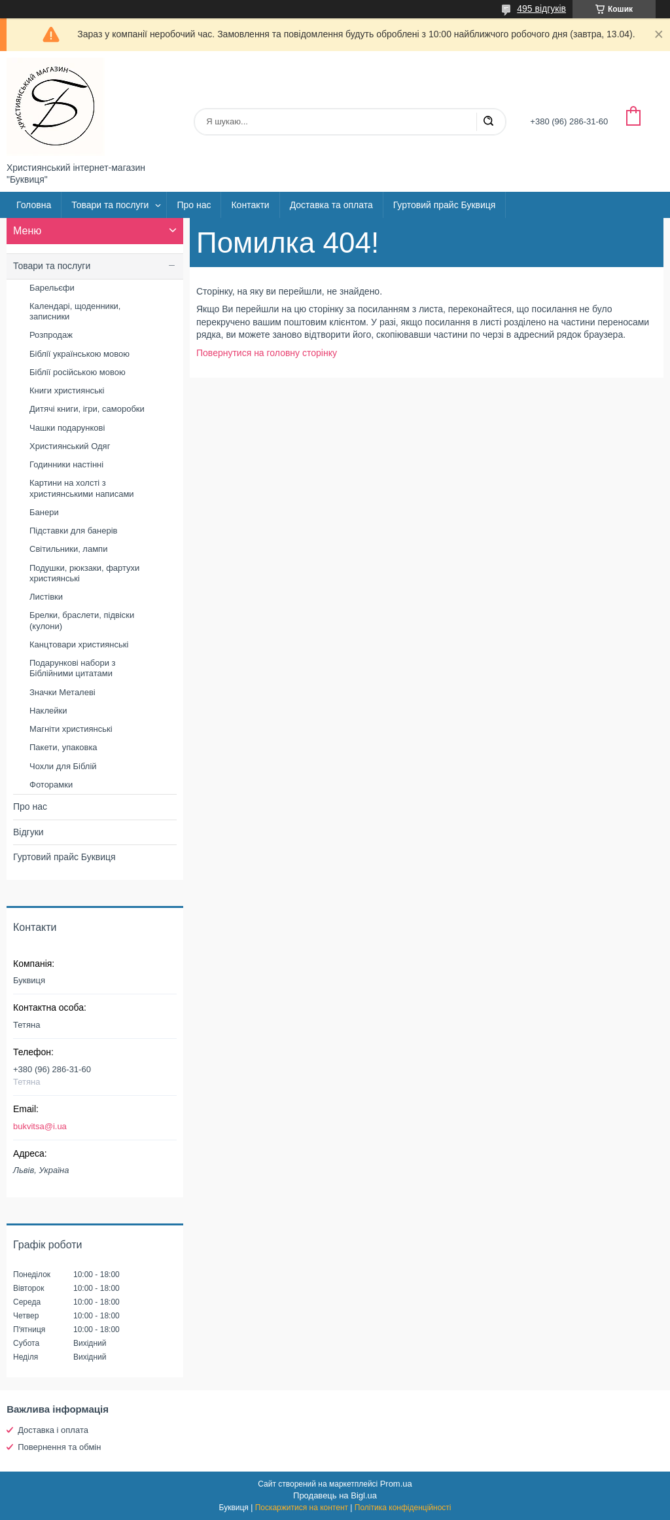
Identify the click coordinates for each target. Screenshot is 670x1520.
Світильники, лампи (68, 549)
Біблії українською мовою (79, 354)
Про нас (194, 205)
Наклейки (48, 710)
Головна (33, 205)
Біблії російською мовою (77, 372)
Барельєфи (52, 288)
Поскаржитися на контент (301, 1507)
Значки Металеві (62, 692)
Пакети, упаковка (63, 747)
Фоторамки (51, 784)
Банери (44, 512)
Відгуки (28, 832)
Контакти (250, 205)
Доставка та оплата (331, 205)
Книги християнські (66, 390)
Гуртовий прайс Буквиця (444, 205)
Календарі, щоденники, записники (74, 311)
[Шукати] (488, 122)
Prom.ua (396, 1484)
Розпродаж (51, 335)
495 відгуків (541, 8)
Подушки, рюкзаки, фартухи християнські (84, 573)
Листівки (46, 597)
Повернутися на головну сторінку (266, 353)
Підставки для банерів (73, 530)
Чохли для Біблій (63, 766)
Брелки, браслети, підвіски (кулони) (81, 620)
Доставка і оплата (53, 1430)
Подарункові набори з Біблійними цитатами (72, 668)
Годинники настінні (66, 464)
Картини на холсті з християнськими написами (81, 488)
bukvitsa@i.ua (40, 1126)
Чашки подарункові (67, 428)
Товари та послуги (110, 205)
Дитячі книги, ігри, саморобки (87, 409)
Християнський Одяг (69, 446)
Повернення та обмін (59, 1447)
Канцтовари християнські (78, 644)
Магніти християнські (71, 729)
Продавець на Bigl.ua (335, 1495)
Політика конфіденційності (403, 1507)
